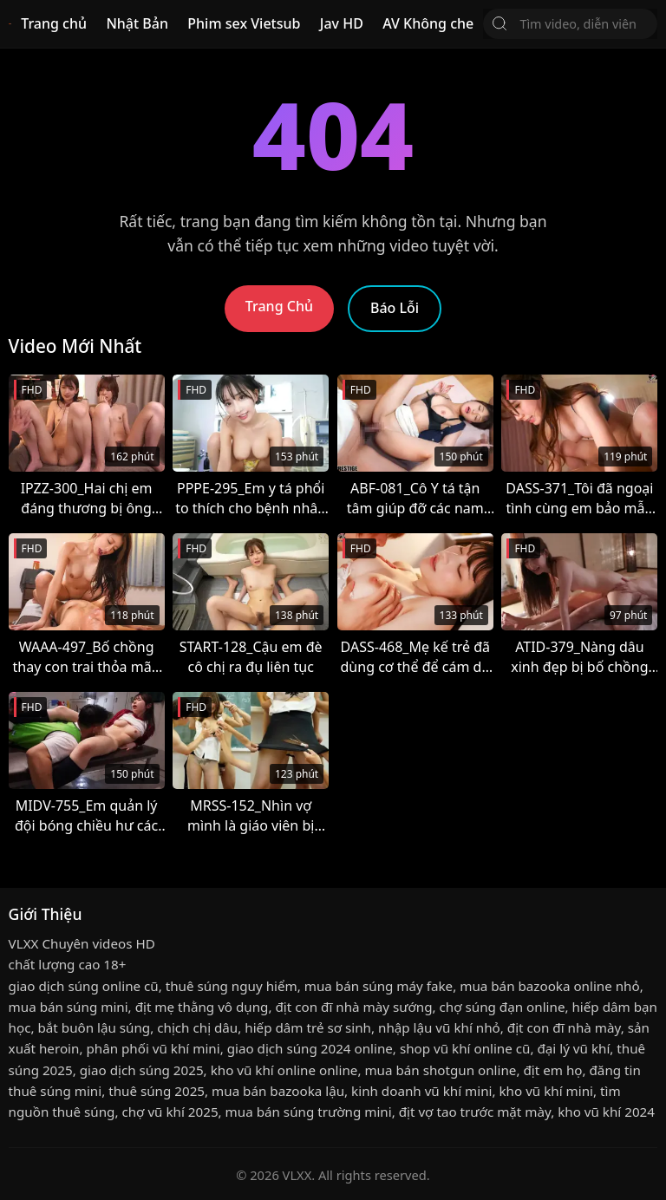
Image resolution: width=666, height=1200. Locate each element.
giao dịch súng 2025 (142, 1070)
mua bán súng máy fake (378, 986)
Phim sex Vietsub (243, 23)
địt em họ (552, 1070)
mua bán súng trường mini (308, 1111)
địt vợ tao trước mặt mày (475, 1111)
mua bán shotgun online (440, 1070)
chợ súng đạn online (502, 1006)
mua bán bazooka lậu (278, 1090)
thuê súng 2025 (156, 1090)
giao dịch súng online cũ (84, 986)
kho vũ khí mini (546, 1090)
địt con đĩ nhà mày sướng (353, 1006)
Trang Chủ (279, 306)
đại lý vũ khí (573, 1048)
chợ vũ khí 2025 (169, 1111)
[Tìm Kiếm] (499, 23)
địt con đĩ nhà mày (564, 1027)
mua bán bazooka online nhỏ (549, 986)
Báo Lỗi (394, 307)
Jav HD (341, 23)
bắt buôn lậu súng (94, 1027)
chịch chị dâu (197, 1027)
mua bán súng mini (68, 1006)
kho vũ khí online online (284, 1070)
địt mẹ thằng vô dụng (202, 1006)
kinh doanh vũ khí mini (421, 1090)
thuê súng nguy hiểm (231, 986)
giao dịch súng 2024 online (310, 1048)
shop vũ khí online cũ (465, 1048)
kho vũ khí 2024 (606, 1111)
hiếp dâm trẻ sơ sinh (308, 1027)
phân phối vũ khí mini (152, 1048)
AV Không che (427, 23)
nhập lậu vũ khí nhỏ (439, 1027)
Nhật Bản (137, 23)
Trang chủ (54, 23)
